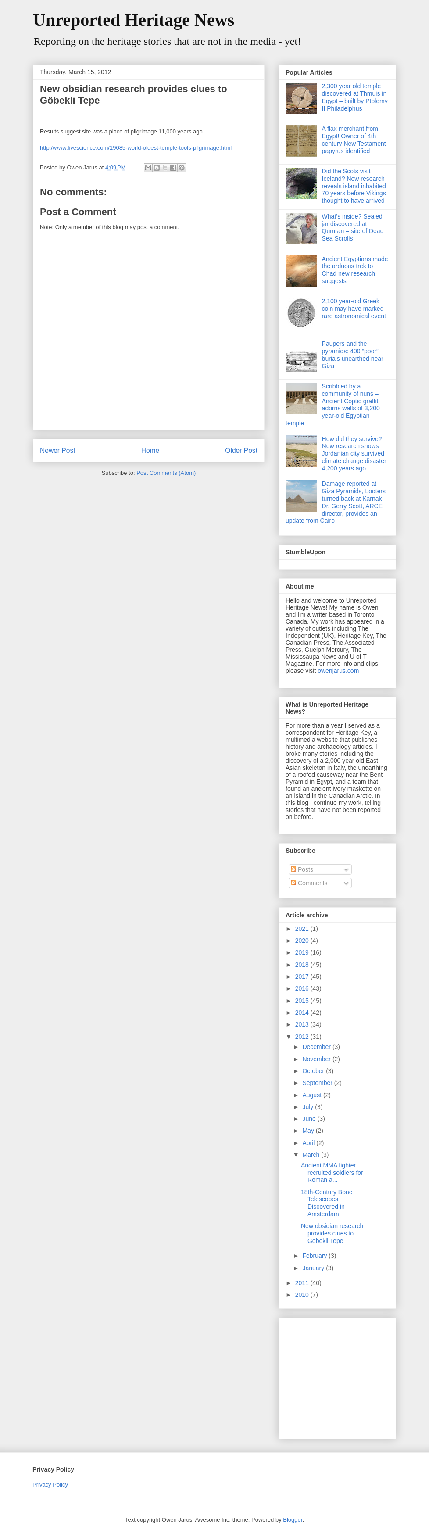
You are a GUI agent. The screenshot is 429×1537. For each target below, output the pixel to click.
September (318, 1082)
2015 (303, 1000)
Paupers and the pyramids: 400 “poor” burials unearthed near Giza (352, 354)
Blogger (292, 1519)
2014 (303, 1012)
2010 (303, 1294)
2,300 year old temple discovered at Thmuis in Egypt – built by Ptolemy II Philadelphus (355, 97)
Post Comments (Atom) (166, 473)
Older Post (241, 450)
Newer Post (57, 450)
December (317, 1046)
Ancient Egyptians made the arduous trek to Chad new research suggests (355, 269)
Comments (309, 883)
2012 (303, 1036)
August (312, 1095)
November (317, 1059)
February (315, 1255)
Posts (302, 869)
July (308, 1106)
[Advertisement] (340, 1376)
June (309, 1118)
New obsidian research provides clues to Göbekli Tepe (332, 1233)
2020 (303, 940)
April (309, 1142)
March (311, 1154)
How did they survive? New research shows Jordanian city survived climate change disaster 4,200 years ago (354, 453)
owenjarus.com (338, 670)
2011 (303, 1282)
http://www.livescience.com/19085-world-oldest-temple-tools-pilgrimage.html (136, 147)
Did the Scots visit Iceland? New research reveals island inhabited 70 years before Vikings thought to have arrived (354, 186)
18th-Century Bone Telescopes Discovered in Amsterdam (327, 1203)
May (308, 1130)
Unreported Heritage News (133, 20)
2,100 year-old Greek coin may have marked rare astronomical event (354, 309)
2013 (303, 1024)
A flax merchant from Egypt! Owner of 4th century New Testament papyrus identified (354, 139)
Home (150, 450)
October (314, 1070)
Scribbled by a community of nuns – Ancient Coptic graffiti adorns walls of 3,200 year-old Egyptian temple (333, 405)
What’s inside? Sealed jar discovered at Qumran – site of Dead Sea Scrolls (353, 227)
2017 (303, 976)
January (314, 1267)
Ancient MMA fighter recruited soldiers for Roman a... (332, 1173)
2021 (303, 928)
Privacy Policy (50, 1484)
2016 (303, 988)
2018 (303, 964)
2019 (303, 952)
